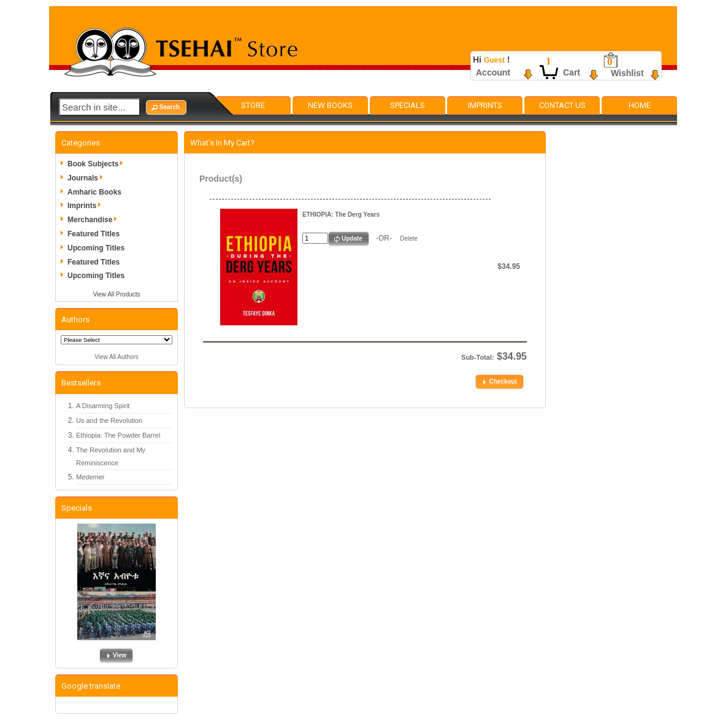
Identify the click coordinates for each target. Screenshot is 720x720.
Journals (87, 178)
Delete (409, 238)
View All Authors (116, 357)
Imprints (485, 105)
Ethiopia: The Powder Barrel (118, 435)
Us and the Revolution (109, 420)
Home (640, 105)
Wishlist (627, 73)
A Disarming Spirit (102, 405)
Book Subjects (97, 164)
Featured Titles (93, 234)
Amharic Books (94, 192)
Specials (407, 105)
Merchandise (94, 219)
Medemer (90, 477)
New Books (330, 105)
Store (253, 105)
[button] (166, 107)
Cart (571, 72)
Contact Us (562, 105)
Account (493, 72)
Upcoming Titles (95, 248)
